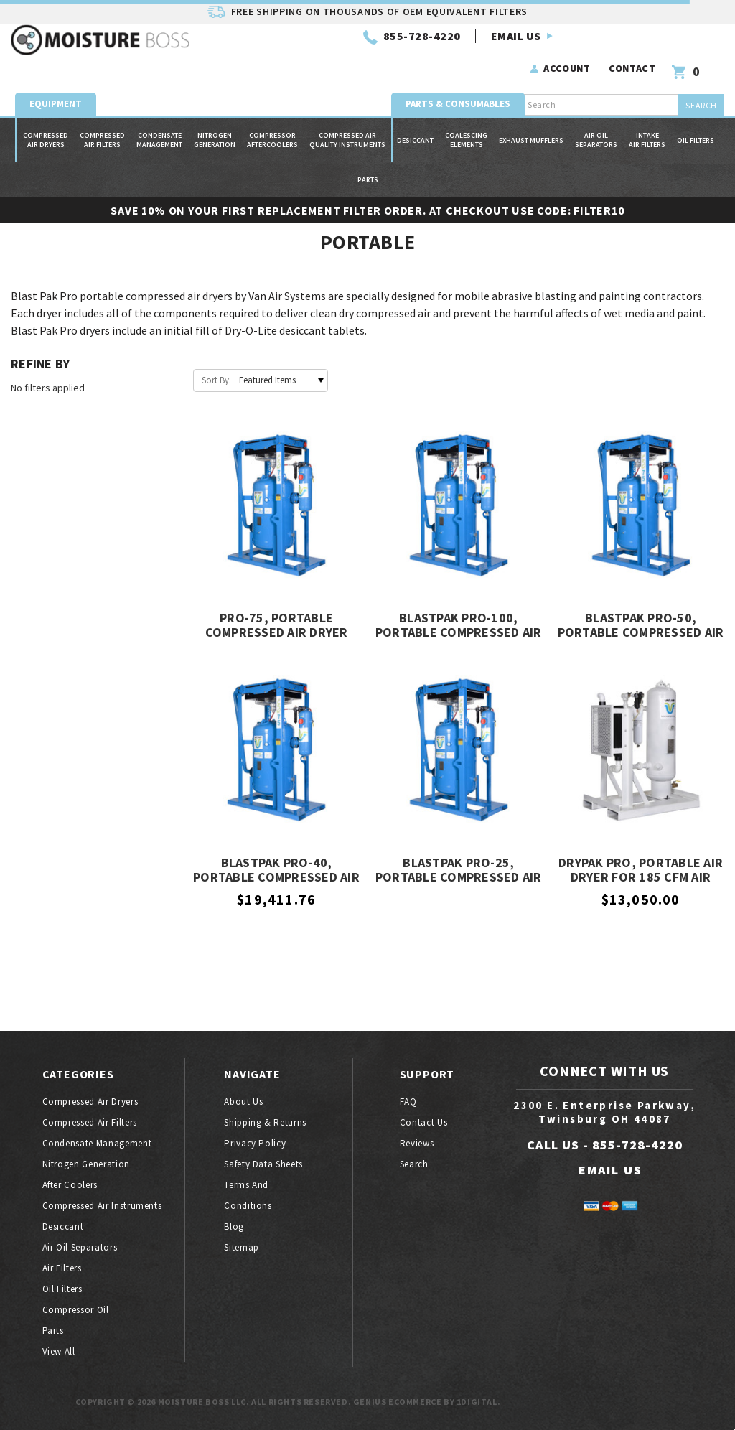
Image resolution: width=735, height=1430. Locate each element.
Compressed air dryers (45, 116)
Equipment (55, 80)
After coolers (70, 1185)
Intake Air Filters (647, 116)
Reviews (417, 1143)
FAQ (408, 1101)
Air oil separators (596, 116)
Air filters (62, 1268)
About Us (243, 1101)
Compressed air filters (102, 116)
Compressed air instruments (102, 1206)
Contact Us (424, 1122)
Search (414, 1164)
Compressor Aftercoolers (272, 116)
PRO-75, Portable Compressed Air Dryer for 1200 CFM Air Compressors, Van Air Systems (276, 626)
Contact (634, 45)
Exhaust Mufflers (531, 116)
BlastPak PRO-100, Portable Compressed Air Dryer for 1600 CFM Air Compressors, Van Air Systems (458, 626)
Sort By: (216, 380)
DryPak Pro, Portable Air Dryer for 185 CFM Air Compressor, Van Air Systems (640, 871)
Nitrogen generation (214, 116)
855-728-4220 (271, 55)
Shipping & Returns (265, 1122)
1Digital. (478, 1401)
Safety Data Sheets (263, 1164)
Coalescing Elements (466, 116)
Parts (367, 156)
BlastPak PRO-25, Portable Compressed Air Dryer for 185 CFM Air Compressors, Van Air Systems (458, 871)
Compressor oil (75, 1310)
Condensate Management (159, 116)
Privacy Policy (255, 1143)
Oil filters (695, 116)
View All (58, 1351)
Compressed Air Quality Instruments (347, 116)
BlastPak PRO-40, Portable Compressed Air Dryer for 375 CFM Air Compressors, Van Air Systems (276, 871)
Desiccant (415, 116)
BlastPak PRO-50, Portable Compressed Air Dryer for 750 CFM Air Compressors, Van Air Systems (641, 626)
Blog (234, 1226)
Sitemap (241, 1247)
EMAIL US (365, 55)
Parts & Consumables (458, 80)
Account (569, 45)
